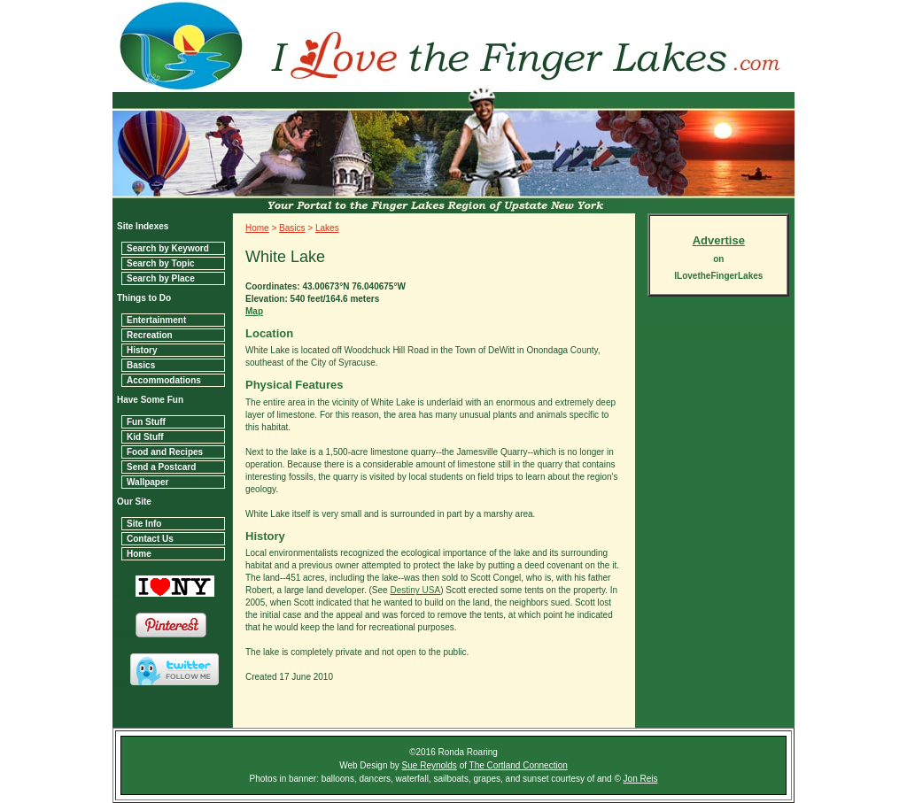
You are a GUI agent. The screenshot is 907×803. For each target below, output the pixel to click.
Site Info (144, 524)
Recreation (150, 335)
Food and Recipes (165, 452)
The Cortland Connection (518, 765)
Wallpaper (147, 482)
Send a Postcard (161, 467)
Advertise (719, 240)
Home (139, 554)
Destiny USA (415, 590)
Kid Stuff (145, 437)
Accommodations (164, 380)
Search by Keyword (168, 248)
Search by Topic (161, 263)
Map (254, 311)
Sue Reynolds (429, 765)
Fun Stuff (146, 422)
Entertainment (156, 320)
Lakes (327, 228)
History (142, 350)
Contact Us (150, 539)
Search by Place (161, 278)
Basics (141, 365)
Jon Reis (641, 779)
